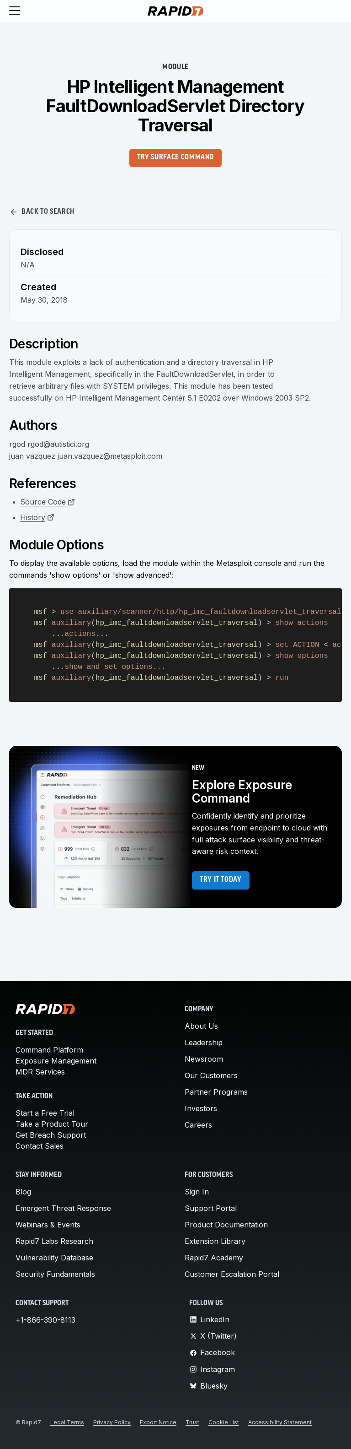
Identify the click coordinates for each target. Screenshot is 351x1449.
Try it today (221, 880)
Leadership (204, 1042)
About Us (201, 1026)
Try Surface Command (175, 157)
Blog (23, 1191)
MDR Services (40, 1071)
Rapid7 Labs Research (54, 1241)
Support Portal (211, 1208)
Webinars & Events (48, 1224)
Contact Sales (40, 1146)
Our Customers (211, 1075)
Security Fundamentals (55, 1274)
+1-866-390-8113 (45, 1319)
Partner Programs (216, 1091)
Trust (192, 1422)
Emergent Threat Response (63, 1208)
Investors (201, 1108)
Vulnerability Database (54, 1257)
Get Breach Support (51, 1135)
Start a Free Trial (45, 1113)
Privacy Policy (112, 1422)
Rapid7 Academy (214, 1257)
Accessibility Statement (280, 1422)
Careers (198, 1124)
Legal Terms (67, 1422)
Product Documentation (226, 1224)
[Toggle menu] (14, 11)
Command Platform (49, 1049)
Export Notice (158, 1422)
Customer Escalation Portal (232, 1274)
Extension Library (215, 1241)
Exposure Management (56, 1060)
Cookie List (223, 1422)
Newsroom (204, 1059)
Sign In (197, 1191)
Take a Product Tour (52, 1124)
